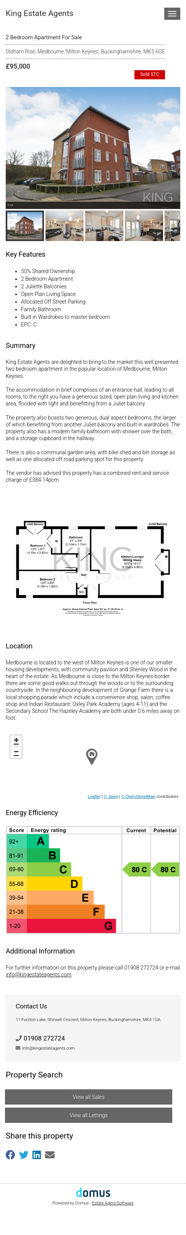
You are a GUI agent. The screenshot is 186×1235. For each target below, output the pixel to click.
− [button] (16, 752)
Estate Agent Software (113, 1203)
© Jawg (111, 796)
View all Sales (88, 1097)
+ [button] (16, 741)
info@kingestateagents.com (38, 974)
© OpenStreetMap (138, 796)
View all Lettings (89, 1115)
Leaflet (94, 796)
